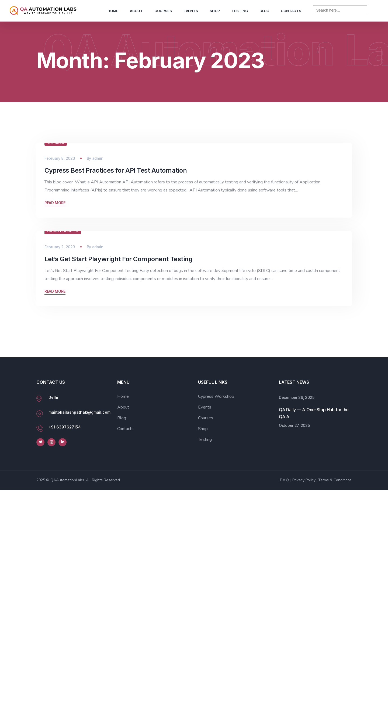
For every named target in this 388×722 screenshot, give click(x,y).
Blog (264, 11)
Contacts (291, 11)
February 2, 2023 (59, 478)
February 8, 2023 (59, 263)
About (136, 11)
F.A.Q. (284, 711)
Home (113, 11)
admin (97, 263)
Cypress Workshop (216, 628)
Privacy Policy (304, 711)
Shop (215, 11)
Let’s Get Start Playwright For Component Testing (118, 491)
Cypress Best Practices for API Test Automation (115, 275)
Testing (239, 11)
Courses (163, 11)
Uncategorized (62, 463)
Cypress (55, 247)
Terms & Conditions (335, 711)
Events (190, 11)
